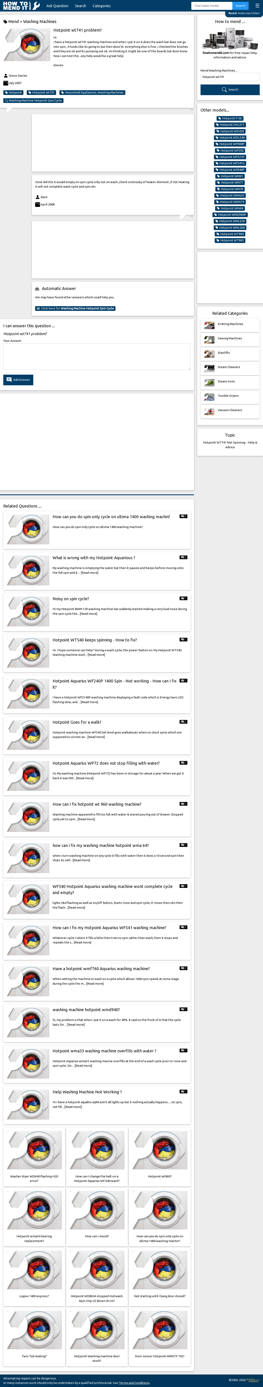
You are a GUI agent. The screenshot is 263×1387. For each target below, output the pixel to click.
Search (80, 6)
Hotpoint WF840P (230, 170)
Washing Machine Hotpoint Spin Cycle (33, 100)
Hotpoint (13, 92)
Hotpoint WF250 (230, 150)
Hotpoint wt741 (41, 92)
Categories (102, 6)
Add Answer (18, 380)
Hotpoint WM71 (230, 182)
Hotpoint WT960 (230, 234)
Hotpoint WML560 (230, 227)
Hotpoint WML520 (230, 221)
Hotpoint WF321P (230, 157)
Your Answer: (12, 340)
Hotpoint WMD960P (230, 215)
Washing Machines (40, 21)
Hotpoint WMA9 (230, 208)
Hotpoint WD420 (230, 131)
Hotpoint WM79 (230, 189)
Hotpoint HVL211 (230, 125)
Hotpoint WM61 (230, 176)
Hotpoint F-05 (230, 118)
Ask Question (57, 6)
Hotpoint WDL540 (230, 137)
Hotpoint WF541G (230, 163)
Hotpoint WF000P (230, 144)
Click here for (75, 308)
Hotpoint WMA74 (230, 202)
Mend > (13, 21)
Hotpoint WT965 (230, 240)
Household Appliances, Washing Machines (92, 92)
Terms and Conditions (134, 1383)
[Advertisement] (113, 143)
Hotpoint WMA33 (230, 195)
